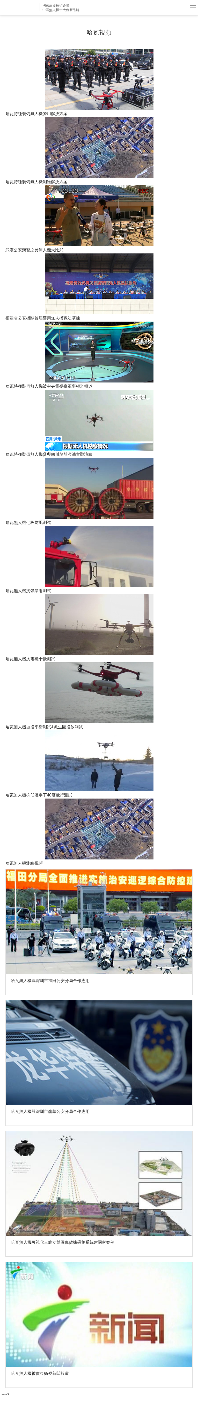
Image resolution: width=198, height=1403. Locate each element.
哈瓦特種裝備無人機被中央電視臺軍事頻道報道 (48, 386)
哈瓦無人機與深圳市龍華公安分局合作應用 (50, 1111)
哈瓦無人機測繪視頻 (24, 863)
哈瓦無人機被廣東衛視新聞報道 (40, 1373)
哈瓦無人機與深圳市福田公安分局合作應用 (50, 980)
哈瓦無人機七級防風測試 (28, 522)
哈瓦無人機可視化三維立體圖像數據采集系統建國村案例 (62, 1242)
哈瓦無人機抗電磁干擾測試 (30, 659)
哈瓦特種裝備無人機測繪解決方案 (36, 182)
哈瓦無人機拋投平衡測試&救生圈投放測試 (44, 727)
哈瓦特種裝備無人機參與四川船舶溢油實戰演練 (48, 454)
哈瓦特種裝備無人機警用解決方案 (36, 113)
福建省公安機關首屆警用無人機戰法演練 (42, 318)
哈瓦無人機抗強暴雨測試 (28, 590)
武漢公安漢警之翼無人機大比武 (34, 250)
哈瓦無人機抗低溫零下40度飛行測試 (38, 795)
